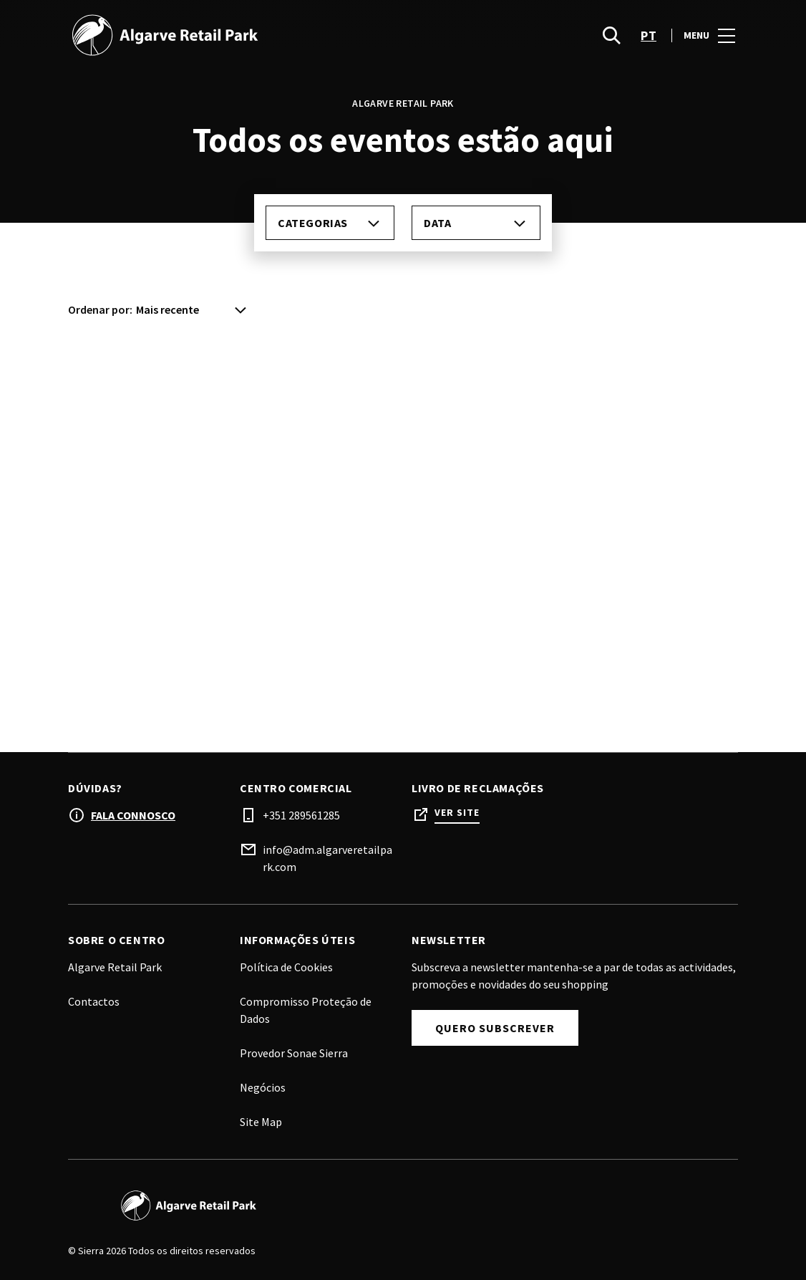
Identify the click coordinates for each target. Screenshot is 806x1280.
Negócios (263, 1087)
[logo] (237, 42)
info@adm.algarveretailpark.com (327, 858)
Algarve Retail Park (115, 967)
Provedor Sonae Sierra (294, 1053)
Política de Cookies (286, 967)
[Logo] (227, 1205)
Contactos (94, 1001)
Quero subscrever (495, 1028)
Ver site (457, 813)
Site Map (261, 1122)
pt (648, 43)
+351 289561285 (301, 815)
